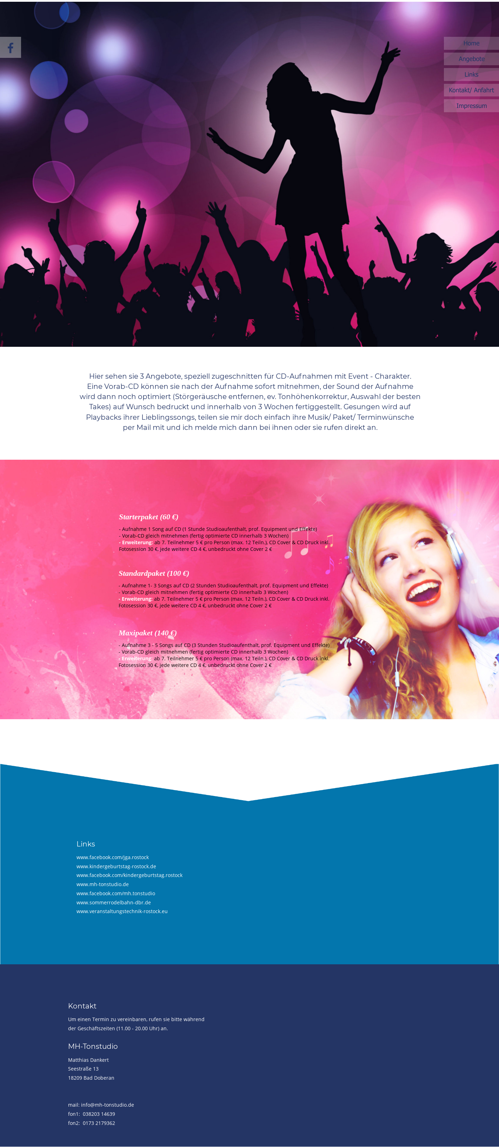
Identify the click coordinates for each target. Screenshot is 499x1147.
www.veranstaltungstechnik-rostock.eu (122, 911)
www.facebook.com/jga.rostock (112, 857)
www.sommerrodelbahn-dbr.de (113, 902)
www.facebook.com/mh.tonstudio (115, 893)
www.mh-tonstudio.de (102, 884)
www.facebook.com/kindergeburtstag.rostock (129, 875)
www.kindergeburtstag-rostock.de (116, 866)
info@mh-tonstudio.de (107, 1104)
